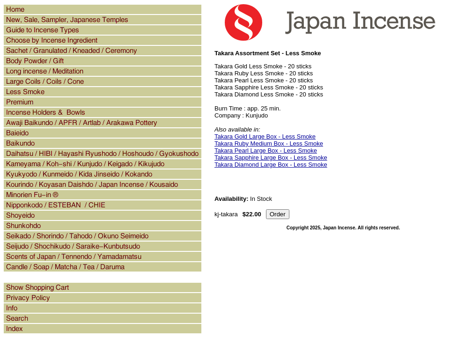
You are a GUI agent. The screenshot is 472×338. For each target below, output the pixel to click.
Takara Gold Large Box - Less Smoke (265, 136)
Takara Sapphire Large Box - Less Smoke (270, 157)
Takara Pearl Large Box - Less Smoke (265, 150)
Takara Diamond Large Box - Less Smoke (270, 164)
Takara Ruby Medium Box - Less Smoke (268, 143)
